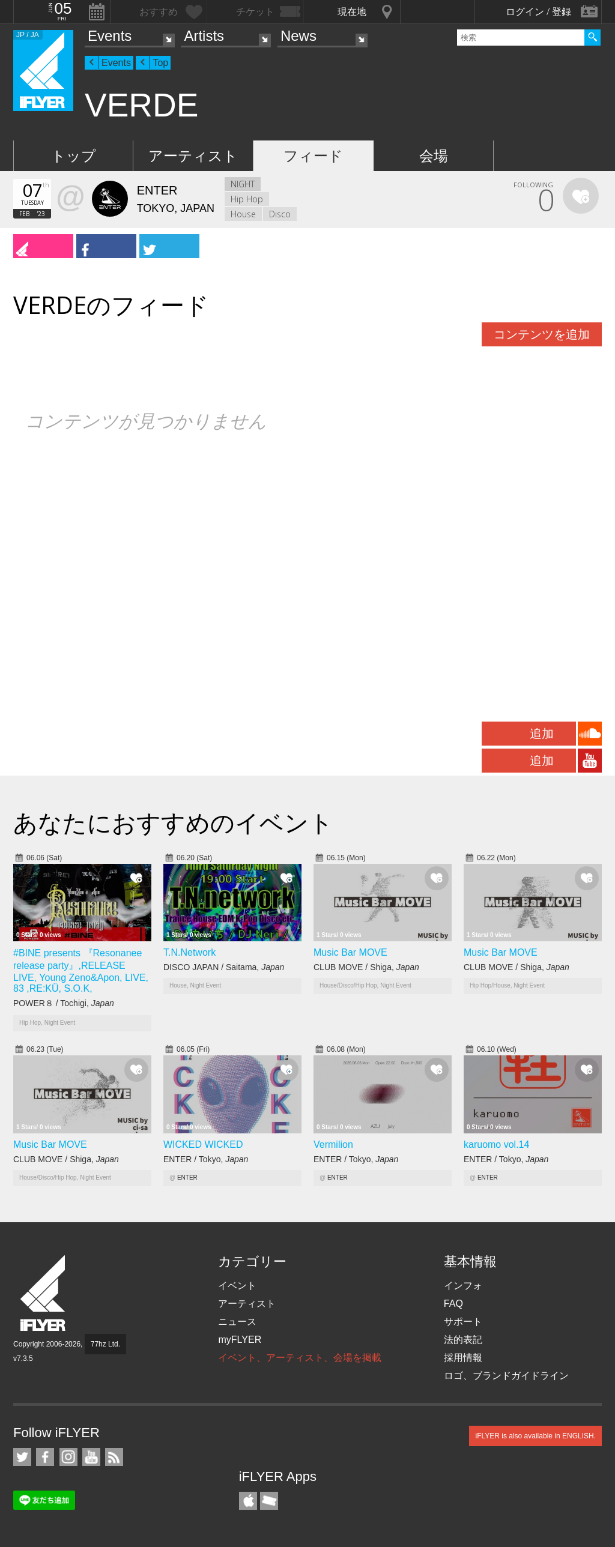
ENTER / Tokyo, (205, 1159)
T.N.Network (189, 952)
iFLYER (44, 1293)
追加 (542, 733)
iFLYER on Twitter (22, 1457)
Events (110, 36)
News (298, 36)
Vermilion (333, 1144)
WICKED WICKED (203, 1144)
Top (160, 63)
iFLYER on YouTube (91, 1457)
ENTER (187, 1177)
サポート (463, 1321)
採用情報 (463, 1357)
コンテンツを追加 (542, 334)
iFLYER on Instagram (68, 1457)
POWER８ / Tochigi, (63, 1003)
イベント (237, 1285)
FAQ (453, 1303)
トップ (73, 156)
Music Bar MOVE (350, 952)
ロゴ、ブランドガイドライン (506, 1376)
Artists (204, 36)
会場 (433, 156)
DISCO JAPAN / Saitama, (223, 967)
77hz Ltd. (105, 1344)
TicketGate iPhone (269, 1501)
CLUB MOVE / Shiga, (366, 967)
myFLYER (239, 1339)
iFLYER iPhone (248, 1501)
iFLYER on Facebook (45, 1457)
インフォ (463, 1285)
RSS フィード (114, 1457)
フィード (313, 156)
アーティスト (193, 156)
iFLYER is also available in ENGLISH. (535, 1436)
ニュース (237, 1321)
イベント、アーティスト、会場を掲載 (299, 1357)
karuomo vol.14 (496, 1144)
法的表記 (463, 1339)
